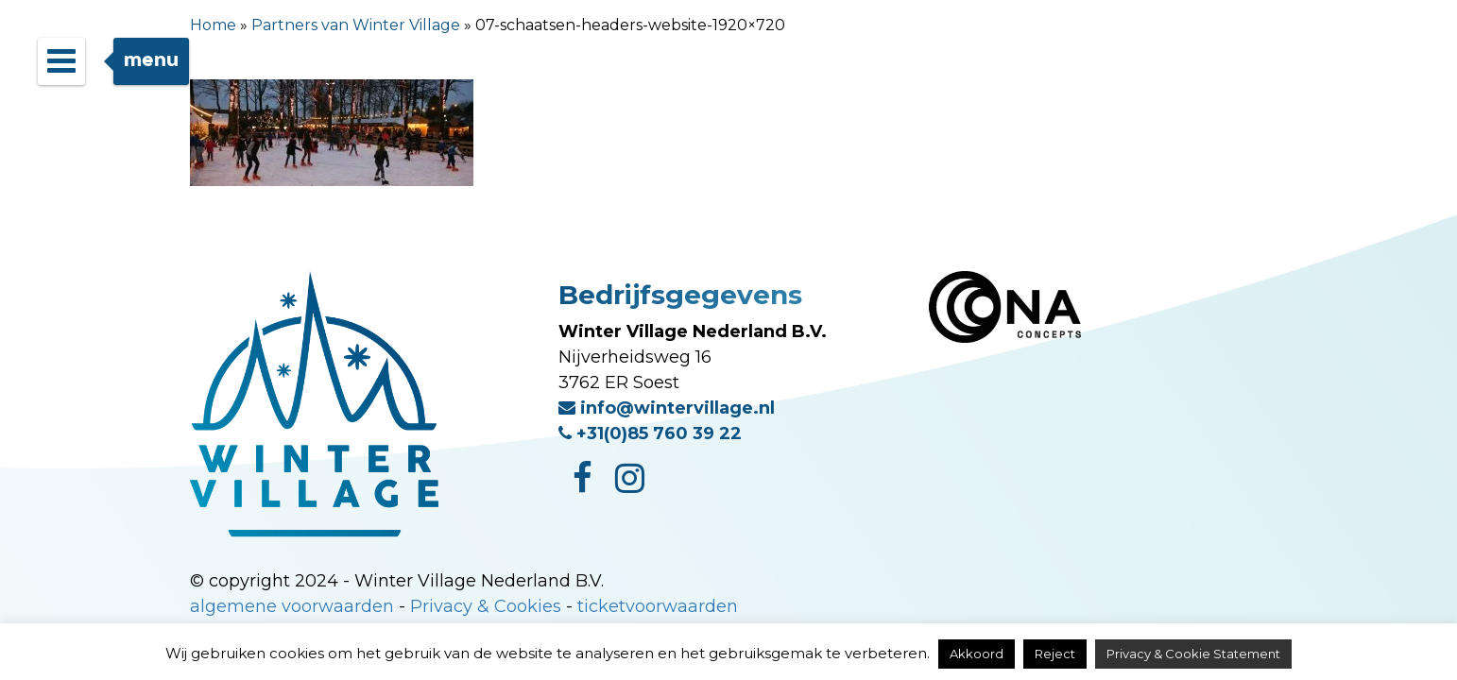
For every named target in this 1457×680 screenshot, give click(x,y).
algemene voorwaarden (292, 606)
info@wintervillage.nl (666, 408)
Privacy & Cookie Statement (1193, 653)
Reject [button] (1055, 653)
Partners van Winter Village (355, 25)
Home (213, 25)
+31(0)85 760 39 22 (650, 433)
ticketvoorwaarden (657, 606)
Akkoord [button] (976, 653)
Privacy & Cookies (485, 606)
